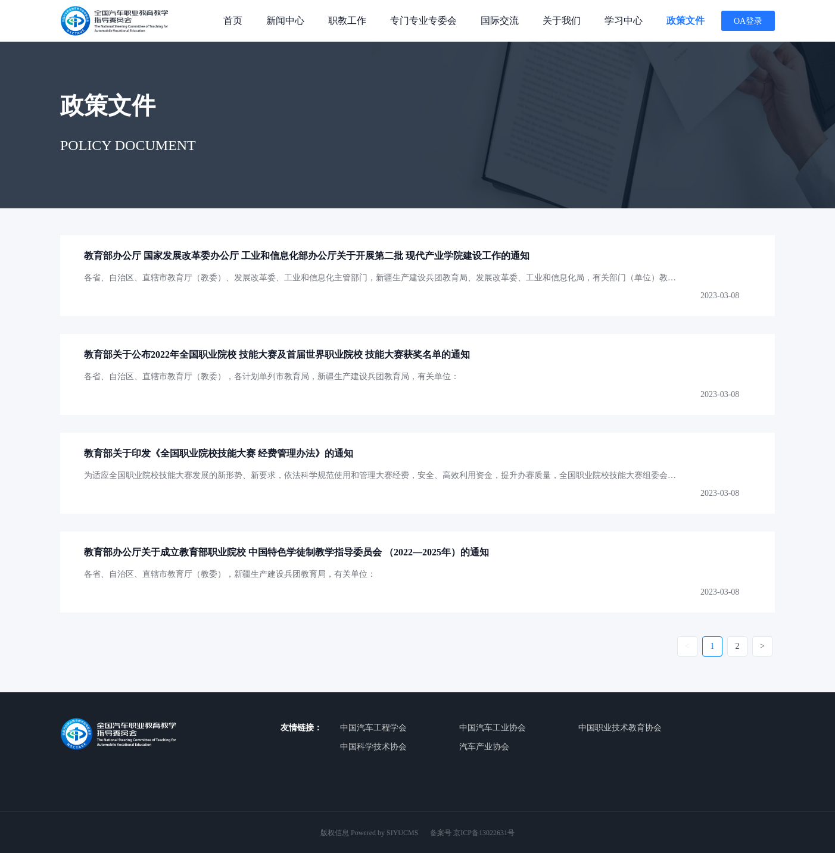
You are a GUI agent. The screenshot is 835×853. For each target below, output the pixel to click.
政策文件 (685, 20)
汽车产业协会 (484, 746)
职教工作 (347, 20)
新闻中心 (285, 20)
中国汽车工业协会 (492, 727)
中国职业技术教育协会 (620, 727)
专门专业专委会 (423, 20)
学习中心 (624, 20)
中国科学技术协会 (373, 746)
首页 (232, 20)
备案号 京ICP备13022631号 (472, 833)
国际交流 (500, 20)
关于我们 (562, 20)
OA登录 (748, 21)
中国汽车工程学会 (373, 727)
